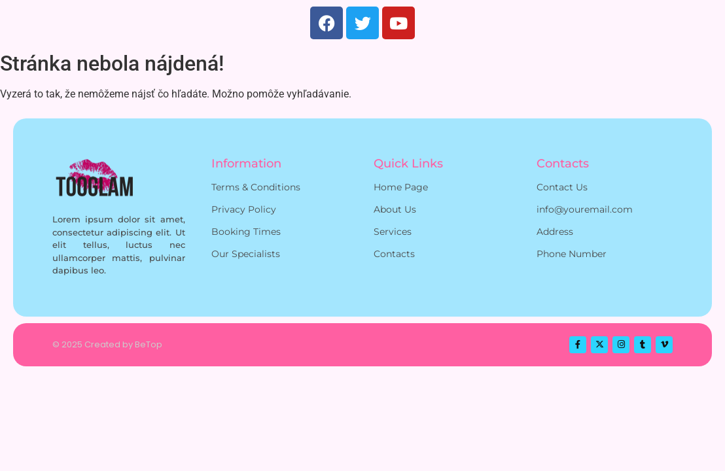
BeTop (148, 344)
